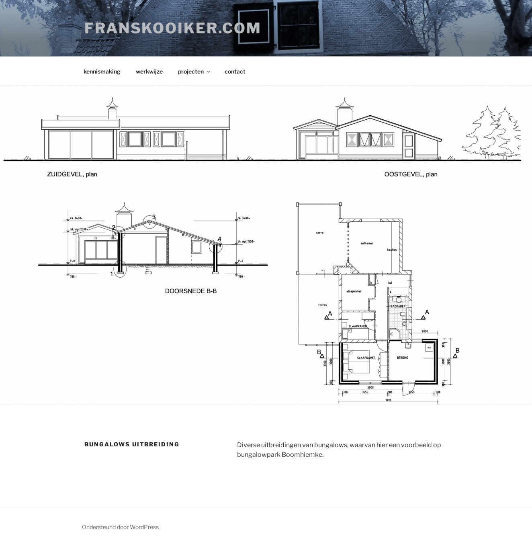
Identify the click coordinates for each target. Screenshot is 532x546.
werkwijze (149, 71)
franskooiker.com (173, 28)
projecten (194, 71)
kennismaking (102, 71)
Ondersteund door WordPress (120, 527)
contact (235, 71)
